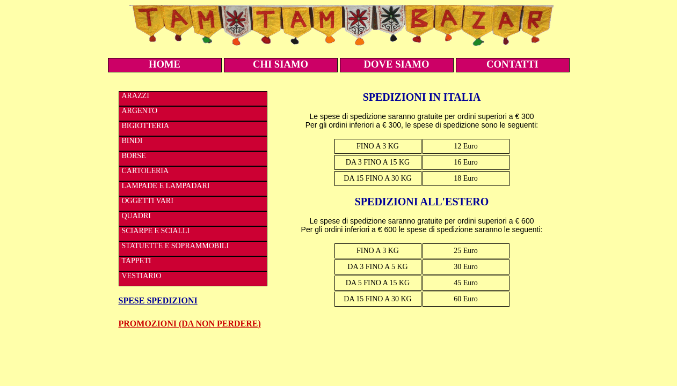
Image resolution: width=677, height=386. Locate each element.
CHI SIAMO (280, 64)
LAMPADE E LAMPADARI (166, 186)
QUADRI (136, 216)
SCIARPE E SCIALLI (156, 231)
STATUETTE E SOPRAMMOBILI (175, 246)
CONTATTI (512, 64)
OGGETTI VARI (147, 201)
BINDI (132, 141)
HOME (164, 64)
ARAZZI (135, 96)
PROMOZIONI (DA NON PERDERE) (190, 323)
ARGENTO (140, 111)
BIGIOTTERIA (146, 126)
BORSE (134, 156)
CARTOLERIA (145, 171)
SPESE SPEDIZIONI (158, 300)
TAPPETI (136, 261)
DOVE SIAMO (397, 64)
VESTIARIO (142, 276)
